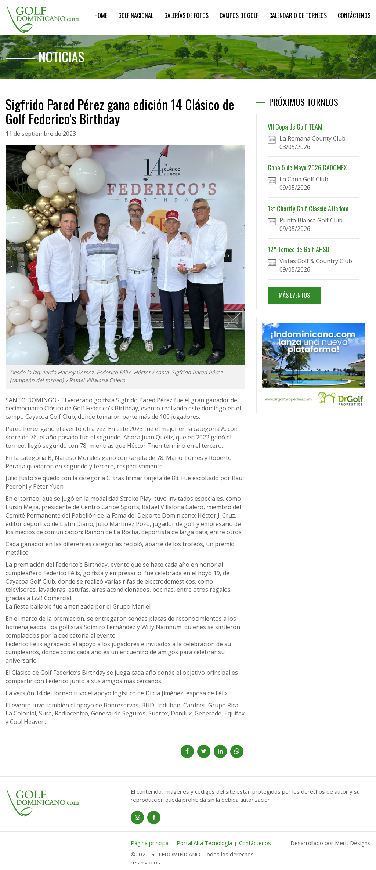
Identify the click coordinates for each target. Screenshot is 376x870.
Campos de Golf (239, 15)
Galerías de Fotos (186, 15)
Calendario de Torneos (298, 15)
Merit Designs (352, 843)
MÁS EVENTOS (294, 295)
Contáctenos (354, 15)
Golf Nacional (135, 15)
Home (100, 15)
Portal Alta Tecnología (204, 843)
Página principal (150, 843)
